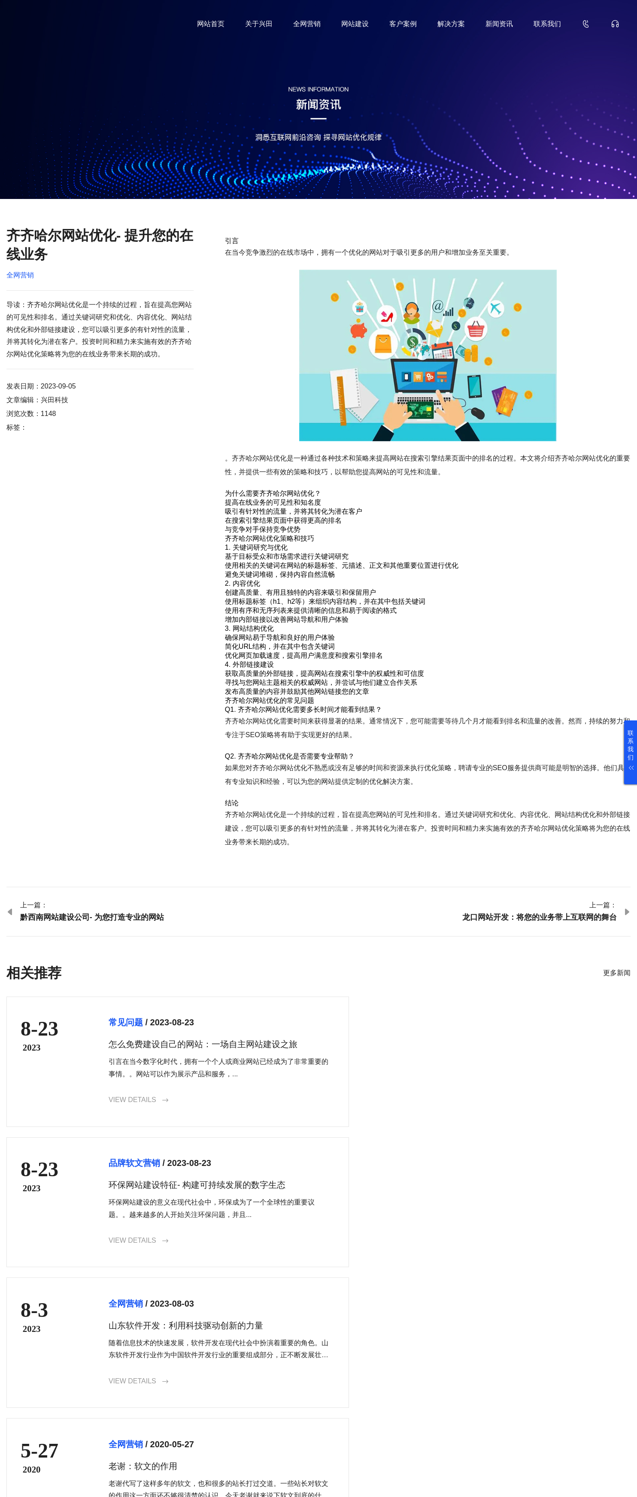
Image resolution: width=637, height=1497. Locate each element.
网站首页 (210, 23)
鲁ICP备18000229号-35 (154, 1476)
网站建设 (355, 23)
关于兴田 (259, 23)
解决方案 (451, 23)
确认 (607, 1411)
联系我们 (547, 23)
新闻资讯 (499, 23)
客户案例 (403, 23)
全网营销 (307, 23)
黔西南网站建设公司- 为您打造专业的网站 (92, 917)
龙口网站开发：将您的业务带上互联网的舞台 (539, 917)
